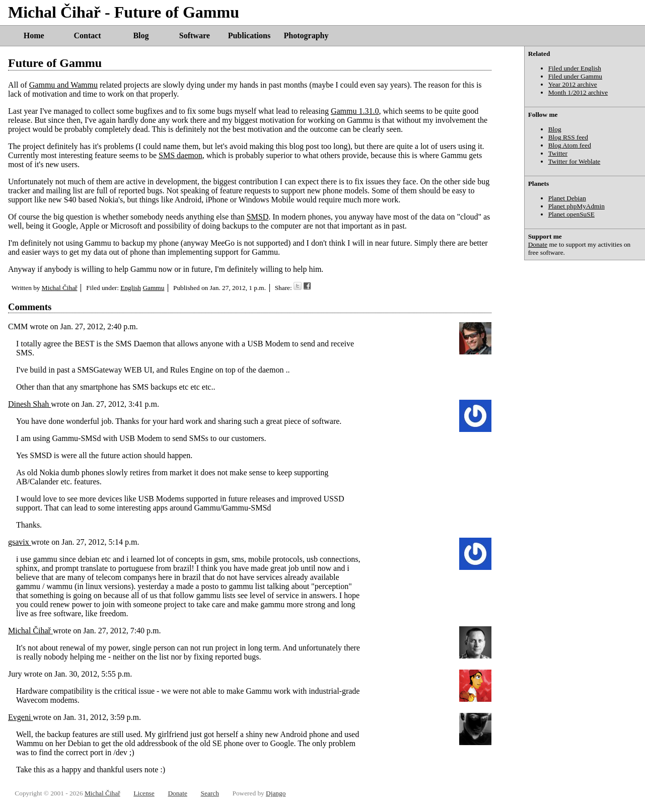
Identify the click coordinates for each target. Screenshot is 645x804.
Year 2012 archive (572, 84)
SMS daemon (180, 155)
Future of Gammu (55, 62)
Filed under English (574, 68)
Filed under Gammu (575, 76)
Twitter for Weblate (574, 161)
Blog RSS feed (568, 137)
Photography (306, 35)
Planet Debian (567, 198)
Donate (538, 244)
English (130, 287)
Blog (141, 35)
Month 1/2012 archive (578, 92)
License (143, 793)
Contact (87, 35)
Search (210, 793)
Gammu (153, 287)
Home (34, 35)
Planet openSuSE (571, 214)
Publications (249, 35)
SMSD (258, 216)
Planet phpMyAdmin (576, 206)
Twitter (557, 153)
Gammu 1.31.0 (355, 111)
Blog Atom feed (569, 145)
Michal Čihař (60, 287)
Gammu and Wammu (63, 85)
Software (194, 35)
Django (275, 793)
